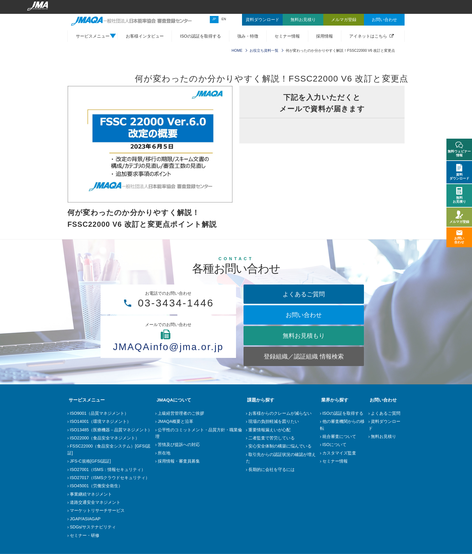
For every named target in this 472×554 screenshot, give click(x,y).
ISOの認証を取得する (200, 36)
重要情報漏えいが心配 (269, 429)
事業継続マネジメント (91, 494)
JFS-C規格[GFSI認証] (90, 461)
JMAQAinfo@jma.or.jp (168, 346)
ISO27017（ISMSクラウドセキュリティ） (110, 477)
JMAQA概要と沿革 (175, 421)
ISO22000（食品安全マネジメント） (104, 438)
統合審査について (339, 436)
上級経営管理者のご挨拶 (181, 413)
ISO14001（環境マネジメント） (100, 421)
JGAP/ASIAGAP (85, 518)
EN (224, 19)
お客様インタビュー (145, 36)
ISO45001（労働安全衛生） (96, 485)
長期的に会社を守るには (271, 469)
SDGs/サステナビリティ (93, 527)
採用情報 (324, 36)
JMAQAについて (172, 399)
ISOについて (334, 444)
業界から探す (333, 399)
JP (214, 19)
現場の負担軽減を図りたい (273, 421)
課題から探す (259, 399)
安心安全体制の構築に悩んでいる (280, 446)
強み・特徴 (247, 36)
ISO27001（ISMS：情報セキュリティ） (107, 469)
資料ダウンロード (459, 172)
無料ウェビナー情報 (459, 149)
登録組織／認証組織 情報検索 (304, 356)
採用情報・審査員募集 (179, 461)
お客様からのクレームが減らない (280, 413)
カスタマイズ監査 (339, 453)
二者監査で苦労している (271, 438)
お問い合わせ (304, 315)
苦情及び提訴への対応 (179, 444)
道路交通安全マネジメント (95, 502)
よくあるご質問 (304, 294)
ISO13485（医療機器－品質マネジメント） (111, 429)
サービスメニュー (85, 399)
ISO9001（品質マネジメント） (99, 413)
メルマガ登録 (459, 217)
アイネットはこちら (368, 36)
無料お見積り (383, 436)
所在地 (164, 453)
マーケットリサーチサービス (97, 510)
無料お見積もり (304, 335)
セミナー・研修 (84, 535)
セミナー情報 (287, 36)
